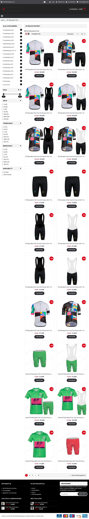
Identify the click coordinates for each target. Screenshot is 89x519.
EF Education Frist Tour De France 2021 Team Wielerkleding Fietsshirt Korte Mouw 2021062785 (72, 330)
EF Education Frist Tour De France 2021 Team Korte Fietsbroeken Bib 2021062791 (72, 287)
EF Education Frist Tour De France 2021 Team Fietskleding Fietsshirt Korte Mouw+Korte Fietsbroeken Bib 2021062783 (39, 113)
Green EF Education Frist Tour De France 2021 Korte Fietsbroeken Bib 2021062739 (72, 374)
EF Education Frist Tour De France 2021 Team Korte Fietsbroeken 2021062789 (72, 200)
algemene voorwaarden (9, 493)
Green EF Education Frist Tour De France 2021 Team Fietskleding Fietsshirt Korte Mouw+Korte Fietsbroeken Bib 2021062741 (72, 417)
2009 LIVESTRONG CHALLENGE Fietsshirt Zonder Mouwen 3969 (12, 502)
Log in (33, 492)
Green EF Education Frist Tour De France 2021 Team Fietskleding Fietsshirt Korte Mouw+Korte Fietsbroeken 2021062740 (39, 417)
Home (33, 488)
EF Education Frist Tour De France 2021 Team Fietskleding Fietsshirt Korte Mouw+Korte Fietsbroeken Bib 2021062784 (72, 113)
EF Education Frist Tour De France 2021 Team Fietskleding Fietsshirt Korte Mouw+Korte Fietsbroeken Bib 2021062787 (39, 156)
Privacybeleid (6, 491)
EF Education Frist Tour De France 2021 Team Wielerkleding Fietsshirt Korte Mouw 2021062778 (39, 330)
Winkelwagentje (36, 494)
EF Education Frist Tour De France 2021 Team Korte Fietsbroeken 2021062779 (39, 200)
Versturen (82, 494)
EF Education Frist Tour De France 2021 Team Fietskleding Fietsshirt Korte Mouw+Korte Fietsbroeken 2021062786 (72, 69)
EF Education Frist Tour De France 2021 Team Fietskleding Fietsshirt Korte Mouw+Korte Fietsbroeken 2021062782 (39, 69)
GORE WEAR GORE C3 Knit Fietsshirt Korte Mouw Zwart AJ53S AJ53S (42, 507)
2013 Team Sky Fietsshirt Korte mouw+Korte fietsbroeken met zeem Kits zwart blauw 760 (42, 502)
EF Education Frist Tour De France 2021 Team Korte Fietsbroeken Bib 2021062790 (39, 287)
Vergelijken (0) (36, 34)
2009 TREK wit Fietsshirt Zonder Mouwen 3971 (12, 507)
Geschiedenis (35, 490)
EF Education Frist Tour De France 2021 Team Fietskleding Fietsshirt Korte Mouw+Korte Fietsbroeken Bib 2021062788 (72, 156)
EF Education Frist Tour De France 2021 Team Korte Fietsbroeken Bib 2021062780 (39, 243)
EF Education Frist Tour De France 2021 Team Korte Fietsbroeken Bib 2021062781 (72, 243)
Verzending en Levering (9, 488)
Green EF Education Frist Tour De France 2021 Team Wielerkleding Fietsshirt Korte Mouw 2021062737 (39, 461)
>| (38, 475)
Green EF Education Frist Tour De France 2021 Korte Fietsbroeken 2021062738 (39, 374)
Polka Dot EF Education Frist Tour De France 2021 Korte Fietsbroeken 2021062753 (72, 461)
